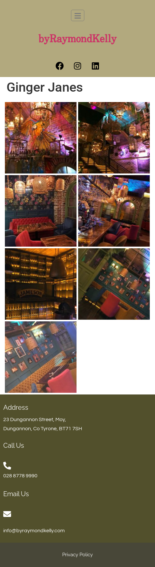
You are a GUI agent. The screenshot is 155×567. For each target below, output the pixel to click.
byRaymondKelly (77, 39)
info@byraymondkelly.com (34, 530)
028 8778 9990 (20, 475)
